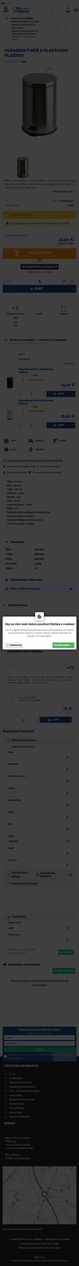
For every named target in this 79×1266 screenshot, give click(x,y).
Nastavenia (14, 644)
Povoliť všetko (63, 644)
